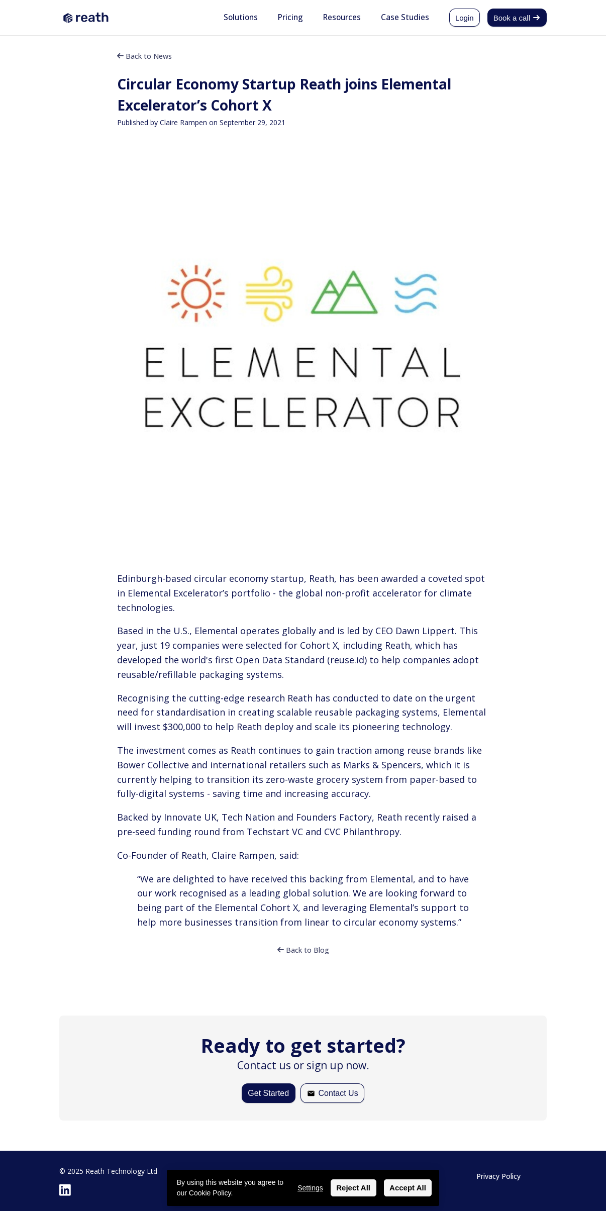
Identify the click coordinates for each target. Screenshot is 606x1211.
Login (464, 18)
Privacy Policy (498, 1176)
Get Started (268, 1093)
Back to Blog (303, 950)
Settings (310, 1188)
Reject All (353, 1187)
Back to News (144, 56)
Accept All (407, 1187)
